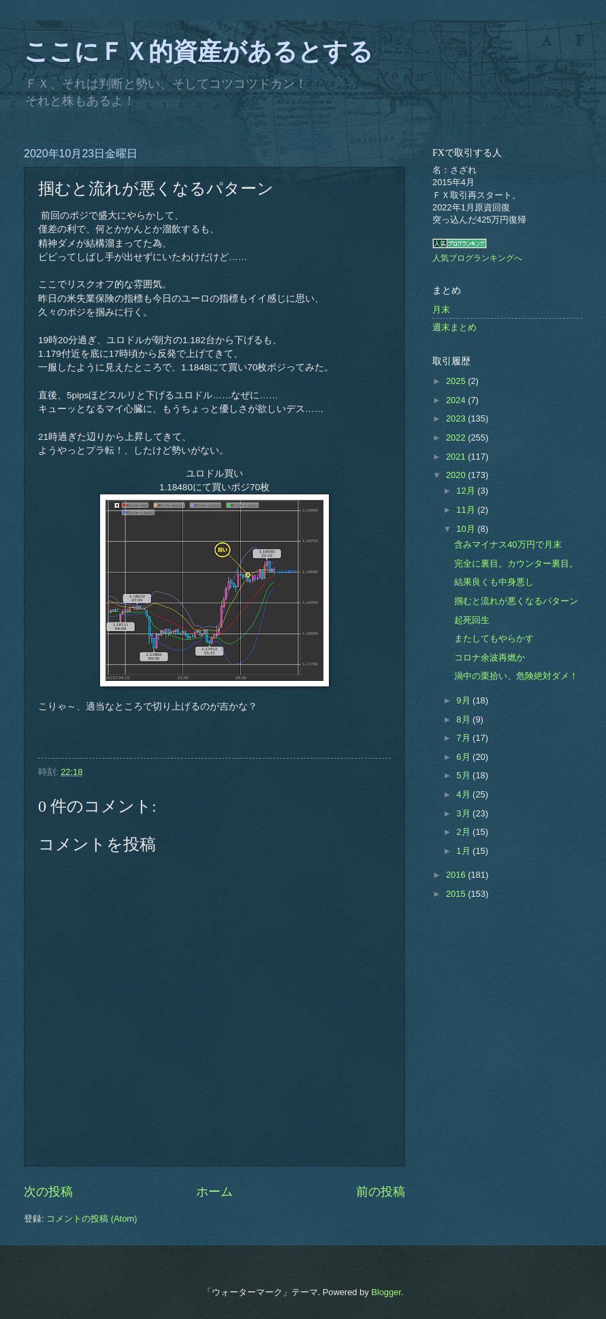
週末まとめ (454, 327)
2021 (457, 456)
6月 (464, 757)
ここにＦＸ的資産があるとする (198, 51)
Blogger (386, 1292)
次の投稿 (48, 1191)
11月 (466, 510)
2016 (457, 875)
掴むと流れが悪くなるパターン (516, 601)
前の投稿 (380, 1191)
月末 (441, 309)
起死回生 (472, 620)
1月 (464, 851)
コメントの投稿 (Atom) (91, 1218)
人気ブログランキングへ (477, 258)
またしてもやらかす (494, 638)
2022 (457, 437)
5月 (464, 775)
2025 (457, 381)
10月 (466, 529)
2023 (457, 418)
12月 (466, 491)
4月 (464, 794)
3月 (464, 813)
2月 (464, 832)
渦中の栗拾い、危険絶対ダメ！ (516, 676)
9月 (464, 700)
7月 (464, 738)
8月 (464, 719)
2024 (457, 400)
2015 (457, 894)
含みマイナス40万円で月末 (507, 544)
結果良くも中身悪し (494, 582)
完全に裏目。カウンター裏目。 (516, 563)
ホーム (214, 1191)
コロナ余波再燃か (489, 657)
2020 (457, 475)
